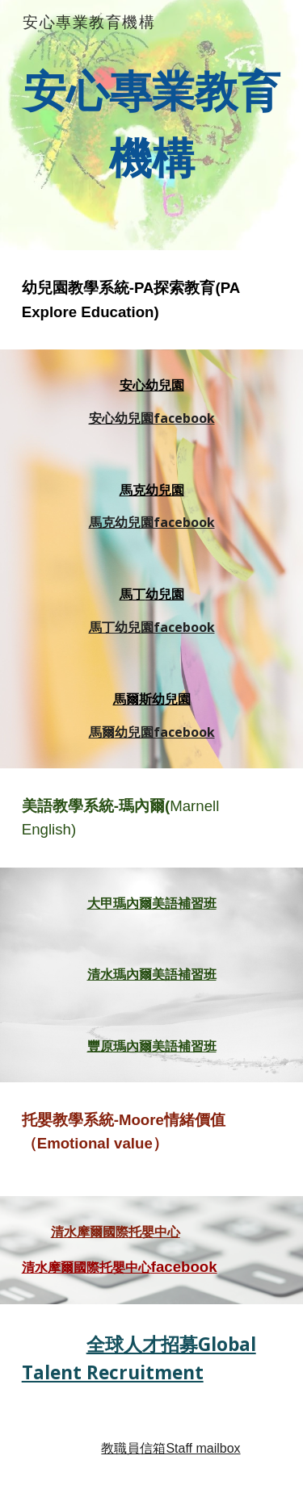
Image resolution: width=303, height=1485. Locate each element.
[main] (151, 125)
